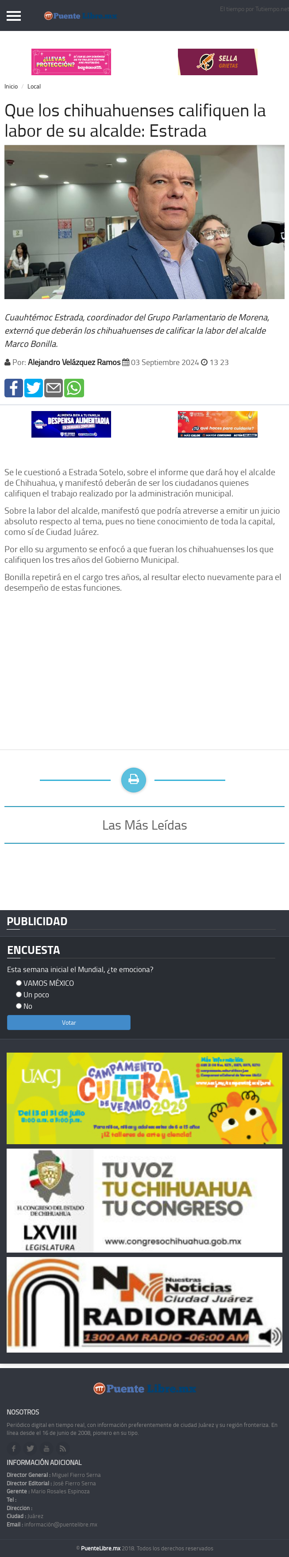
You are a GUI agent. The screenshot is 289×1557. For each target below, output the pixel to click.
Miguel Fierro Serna (54, 1475)
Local (34, 86)
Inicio (11, 86)
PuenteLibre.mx (101, 1548)
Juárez (25, 1516)
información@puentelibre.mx (52, 1524)
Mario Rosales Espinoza (48, 1491)
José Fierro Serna (51, 1483)
